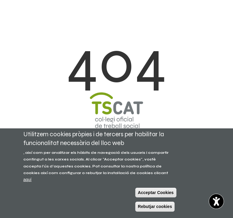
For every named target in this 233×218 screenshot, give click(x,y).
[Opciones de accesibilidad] (216, 201)
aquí (27, 179)
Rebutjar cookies (155, 206)
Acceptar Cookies (156, 192)
